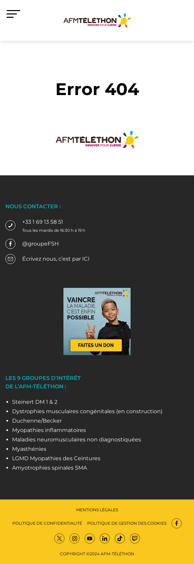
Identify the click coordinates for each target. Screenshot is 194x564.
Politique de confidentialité (47, 523)
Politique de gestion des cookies (126, 523)
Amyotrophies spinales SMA (49, 468)
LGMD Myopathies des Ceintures (56, 458)
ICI (86, 259)
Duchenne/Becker (37, 421)
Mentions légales (97, 509)
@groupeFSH (40, 244)
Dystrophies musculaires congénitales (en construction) (87, 411)
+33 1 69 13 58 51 (42, 222)
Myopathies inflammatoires (49, 430)
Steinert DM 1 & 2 (34, 402)
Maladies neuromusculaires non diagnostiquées (76, 439)
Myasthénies (29, 449)
